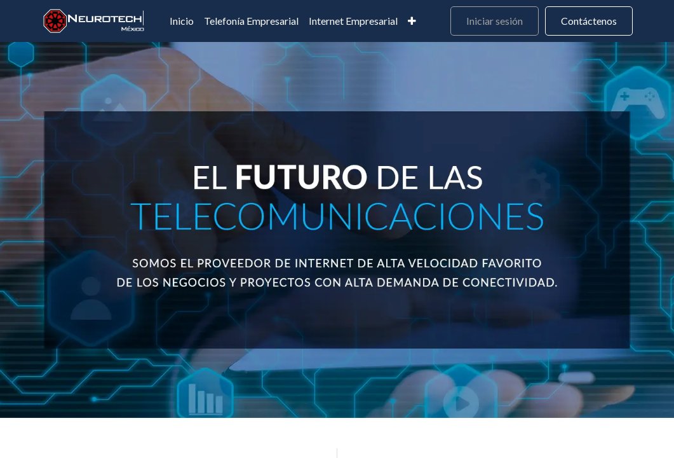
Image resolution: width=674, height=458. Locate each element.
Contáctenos (589, 21)
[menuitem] (182, 21)
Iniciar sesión (494, 21)
